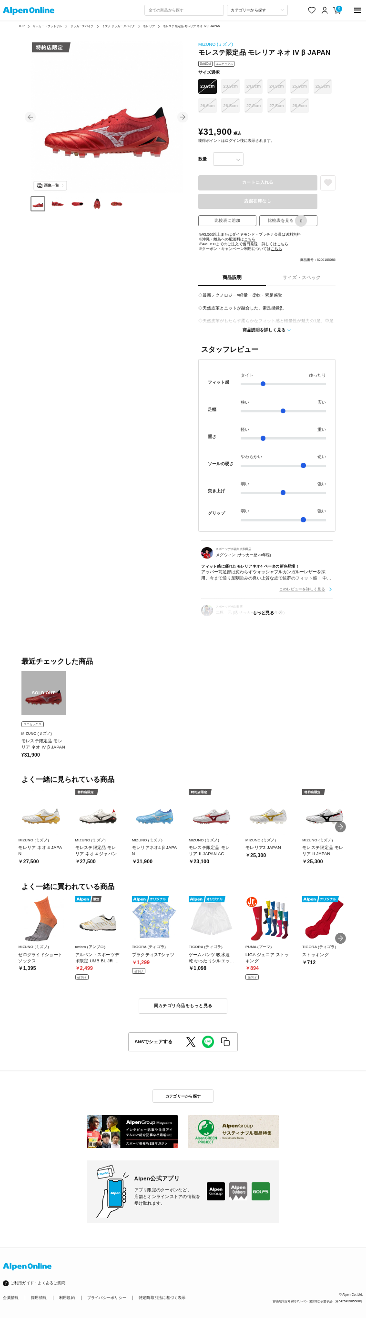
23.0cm (207, 86)
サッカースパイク (82, 26)
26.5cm (231, 105)
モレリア (149, 26)
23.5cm (231, 86)
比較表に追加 (227, 220)
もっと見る (263, 612)
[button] (30, 117)
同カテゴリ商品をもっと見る (183, 1005)
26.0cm (207, 105)
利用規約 (67, 1298)
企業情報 (11, 1298)
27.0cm (253, 105)
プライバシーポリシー (106, 1298)
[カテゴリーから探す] (257, 10)
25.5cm (322, 86)
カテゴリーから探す (183, 1096)
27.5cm (276, 105)
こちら (249, 239)
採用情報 (39, 1298)
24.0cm (253, 86)
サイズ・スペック (302, 277)
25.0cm (300, 86)
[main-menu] (357, 10)
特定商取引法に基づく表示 (162, 1298)
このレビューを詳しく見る (302, 589)
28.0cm (300, 105)
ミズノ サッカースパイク (118, 26)
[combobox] (184, 10)
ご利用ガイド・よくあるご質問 (37, 1283)
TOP (21, 26)
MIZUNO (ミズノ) (215, 44)
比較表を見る (287, 220)
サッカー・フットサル (47, 26)
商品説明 (232, 277)
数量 (202, 159)
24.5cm (276, 86)
